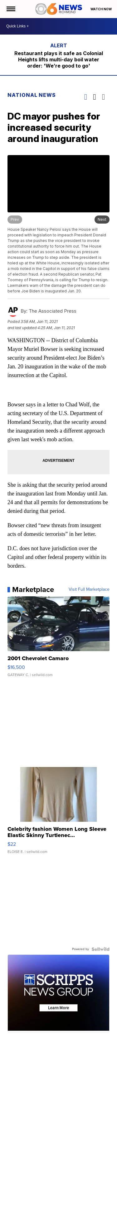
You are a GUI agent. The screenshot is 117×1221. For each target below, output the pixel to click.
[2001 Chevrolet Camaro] (58, 639)
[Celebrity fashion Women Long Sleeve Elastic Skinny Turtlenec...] (58, 813)
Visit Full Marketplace (89, 589)
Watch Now (101, 9)
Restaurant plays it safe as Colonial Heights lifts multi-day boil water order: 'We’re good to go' (58, 59)
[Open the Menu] (10, 9)
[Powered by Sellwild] (100, 949)
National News (31, 95)
